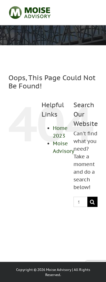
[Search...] (80, 202)
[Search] (92, 202)
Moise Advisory (58, 270)
